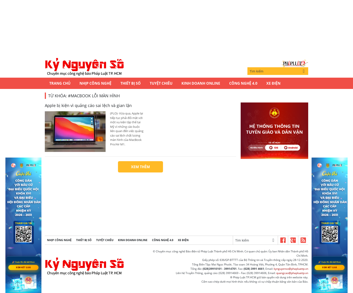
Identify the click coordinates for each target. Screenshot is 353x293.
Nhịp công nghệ (95, 83)
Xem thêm (140, 166)
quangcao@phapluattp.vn (292, 273)
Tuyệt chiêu (161, 83)
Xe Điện (273, 83)
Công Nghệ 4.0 (243, 83)
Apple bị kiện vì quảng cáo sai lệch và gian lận (88, 105)
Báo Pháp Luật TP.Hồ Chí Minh (295, 63)
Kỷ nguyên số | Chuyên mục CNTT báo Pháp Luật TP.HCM (84, 67)
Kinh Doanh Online (200, 83)
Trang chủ (59, 83)
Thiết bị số (130, 83)
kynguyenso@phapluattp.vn (291, 269)
